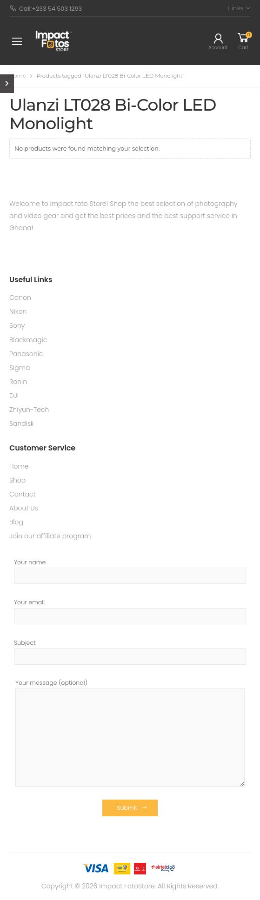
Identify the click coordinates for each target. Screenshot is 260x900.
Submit (127, 808)
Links (235, 8)
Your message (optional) (130, 733)
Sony (17, 325)
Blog (16, 522)
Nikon (18, 311)
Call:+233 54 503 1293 (45, 8)
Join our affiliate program (50, 536)
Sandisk (21, 423)
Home (17, 76)
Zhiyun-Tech (29, 409)
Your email (130, 611)
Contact (22, 494)
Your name (130, 571)
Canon (20, 297)
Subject (130, 652)
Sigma (19, 367)
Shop (17, 480)
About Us (23, 508)
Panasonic (26, 353)
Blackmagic (28, 339)
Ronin (18, 381)
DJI (14, 395)
